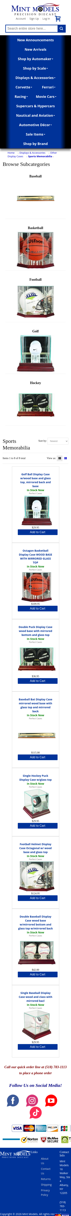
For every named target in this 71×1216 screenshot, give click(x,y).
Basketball (36, 247)
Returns (46, 1179)
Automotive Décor (35, 125)
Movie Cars (46, 96)
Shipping (46, 1184)
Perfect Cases (35, 493)
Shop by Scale (35, 68)
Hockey (36, 402)
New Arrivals (35, 49)
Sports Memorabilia (40, 156)
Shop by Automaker (35, 59)
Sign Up (34, 18)
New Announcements (35, 40)
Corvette (24, 87)
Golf (36, 350)
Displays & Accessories (35, 77)
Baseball (36, 195)
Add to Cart (37, 532)
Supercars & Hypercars (35, 106)
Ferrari (48, 87)
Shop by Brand (35, 143)
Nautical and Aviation (35, 115)
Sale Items (35, 134)
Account (21, 18)
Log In (46, 18)
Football (36, 299)
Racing (21, 96)
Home (11, 152)
